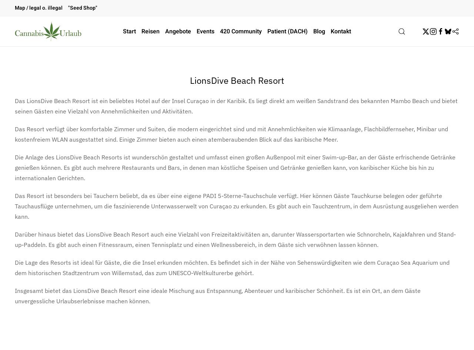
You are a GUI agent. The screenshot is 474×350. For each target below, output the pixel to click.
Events (205, 31)
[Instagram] (433, 31)
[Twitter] (426, 31)
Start (129, 31)
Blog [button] (319, 31)
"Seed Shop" (82, 8)
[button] (401, 31)
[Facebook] (440, 31)
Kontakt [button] (341, 31)
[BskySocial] (448, 31)
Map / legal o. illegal (39, 8)
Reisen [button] (150, 31)
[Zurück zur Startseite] (48, 31)
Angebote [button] (178, 31)
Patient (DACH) (287, 31)
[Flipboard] (455, 31)
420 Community (241, 31)
